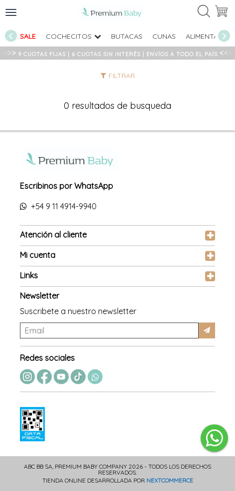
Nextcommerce (169, 480)
